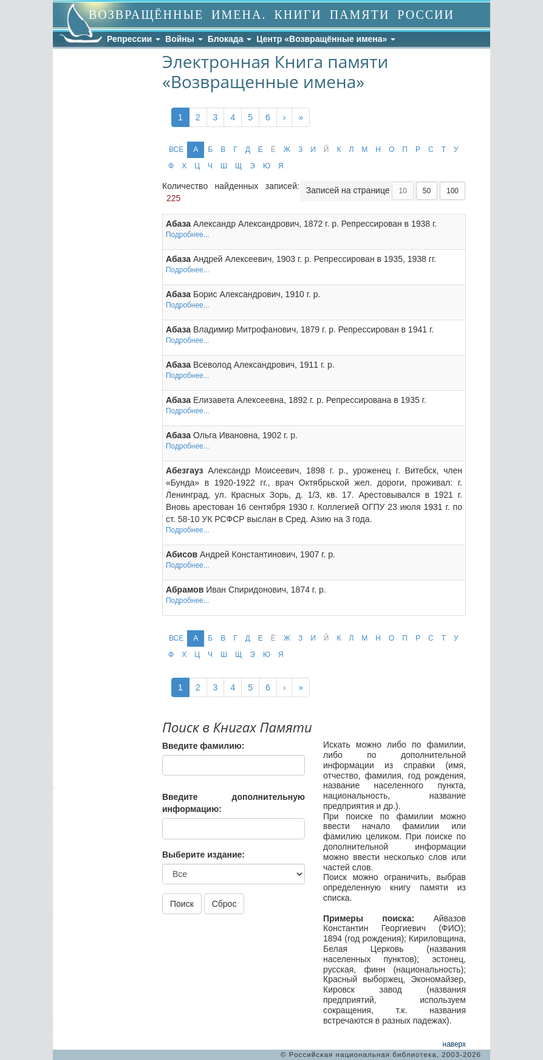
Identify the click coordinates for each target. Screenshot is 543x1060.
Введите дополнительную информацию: (233, 803)
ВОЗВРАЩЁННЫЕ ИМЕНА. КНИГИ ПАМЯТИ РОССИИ (271, 14)
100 (452, 191)
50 (427, 191)
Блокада (230, 39)
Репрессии (133, 39)
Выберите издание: (203, 854)
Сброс (224, 904)
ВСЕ (176, 149)
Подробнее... (188, 234)
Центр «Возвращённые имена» (325, 39)
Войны (184, 39)
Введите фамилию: (203, 746)
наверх (454, 1044)
